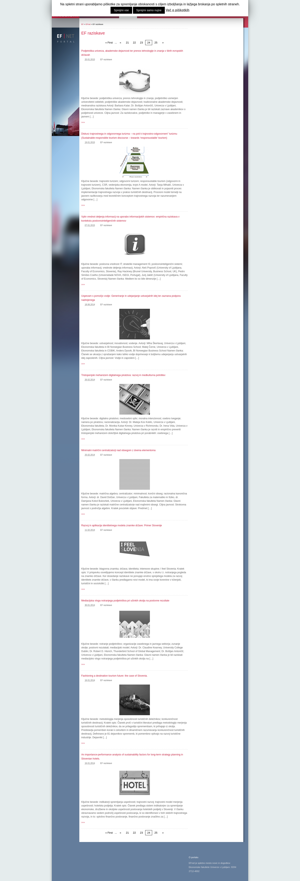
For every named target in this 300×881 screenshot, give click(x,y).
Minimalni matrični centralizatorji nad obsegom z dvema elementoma (118, 450)
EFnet (88, 24)
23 (141, 42)
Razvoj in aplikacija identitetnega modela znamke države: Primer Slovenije (121, 525)
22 (134, 42)
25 (155, 42)
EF (82, 24)
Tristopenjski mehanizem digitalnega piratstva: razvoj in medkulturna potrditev (123, 375)
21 (127, 42)
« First (109, 42)
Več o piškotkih (177, 10)
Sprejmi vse (121, 10)
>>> (83, 122)
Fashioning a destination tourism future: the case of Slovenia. (114, 675)
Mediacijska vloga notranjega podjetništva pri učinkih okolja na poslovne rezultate (125, 600)
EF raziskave (106, 59)
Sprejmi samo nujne (149, 10)
